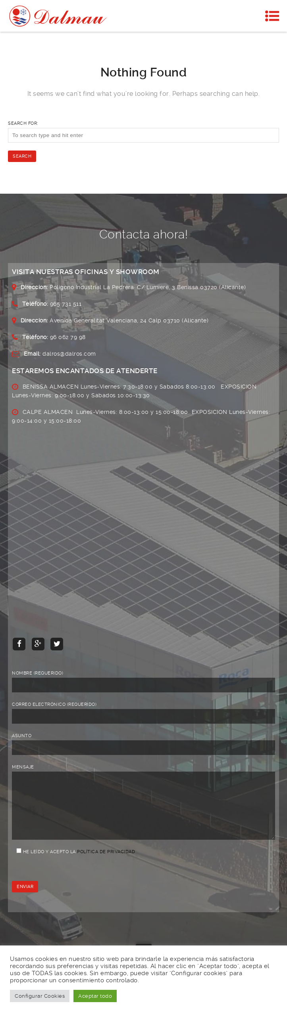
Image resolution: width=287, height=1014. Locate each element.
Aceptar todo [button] (95, 996)
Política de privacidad (106, 863)
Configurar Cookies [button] (40, 996)
